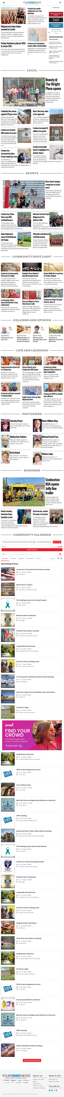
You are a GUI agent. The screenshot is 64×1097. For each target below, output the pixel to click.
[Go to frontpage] (32, 3)
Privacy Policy (35, 1094)
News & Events (54, 1081)
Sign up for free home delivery (56, 14)
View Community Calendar (55, 25)
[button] (62, 327)
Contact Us (37, 1083)
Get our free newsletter (56, 19)
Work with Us (53, 1079)
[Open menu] (4, 3)
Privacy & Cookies (39, 1088)
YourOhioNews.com (18, 1094)
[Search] (60, 2)
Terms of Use (37, 1085)
